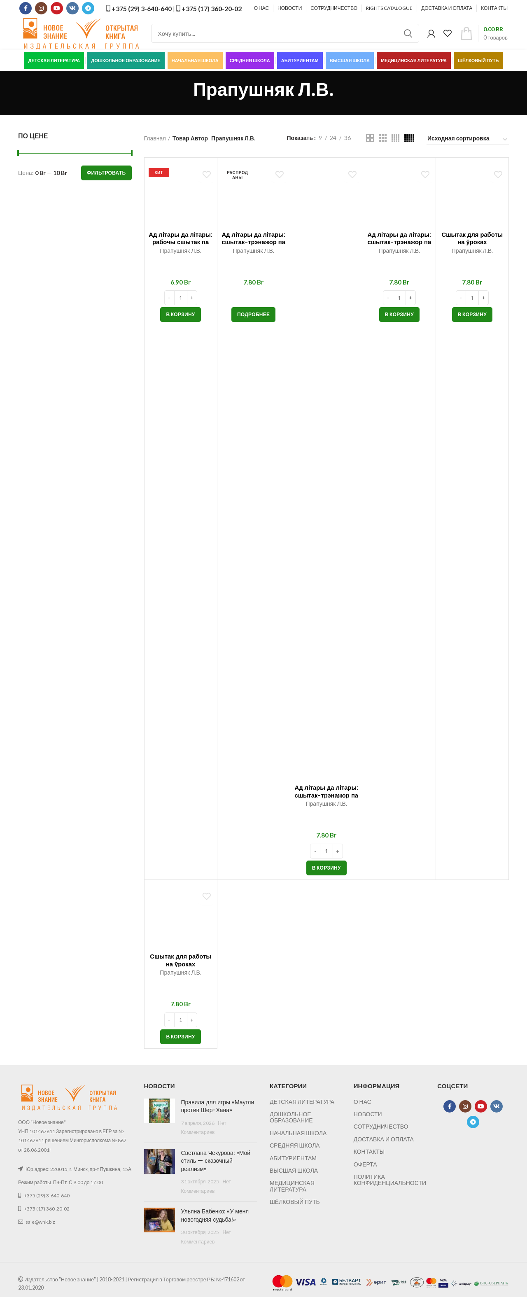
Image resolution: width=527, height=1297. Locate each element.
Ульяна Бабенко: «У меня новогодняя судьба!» (215, 1226)
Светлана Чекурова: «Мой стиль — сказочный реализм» (216, 1171)
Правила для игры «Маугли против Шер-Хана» (217, 1117)
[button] (180, 325)
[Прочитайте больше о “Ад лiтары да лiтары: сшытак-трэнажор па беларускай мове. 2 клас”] (253, 325)
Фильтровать (106, 183)
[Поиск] (285, 39)
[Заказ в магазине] (468, 151)
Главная (155, 148)
